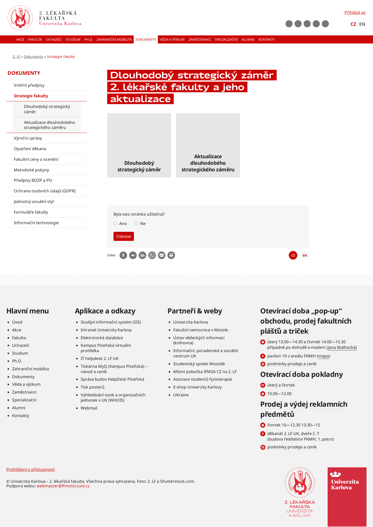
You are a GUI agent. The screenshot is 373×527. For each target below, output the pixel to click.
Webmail (89, 408)
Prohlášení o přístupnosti (30, 469)
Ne (143, 223)
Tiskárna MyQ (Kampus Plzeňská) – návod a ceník (114, 368)
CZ (353, 24)
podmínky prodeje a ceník (292, 363)
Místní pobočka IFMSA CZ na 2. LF (205, 371)
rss (325, 23)
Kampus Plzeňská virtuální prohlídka (106, 347)
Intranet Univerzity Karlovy (106, 330)
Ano (123, 223)
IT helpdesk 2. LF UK (100, 358)
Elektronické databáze (102, 337)
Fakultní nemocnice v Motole (200, 330)
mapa (323, 356)
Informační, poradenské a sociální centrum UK (205, 353)
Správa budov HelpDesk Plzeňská (112, 379)
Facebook (289, 23)
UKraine (181, 395)
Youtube (298, 23)
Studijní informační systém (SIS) (111, 322)
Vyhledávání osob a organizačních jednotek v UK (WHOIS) (113, 397)
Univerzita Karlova (190, 322)
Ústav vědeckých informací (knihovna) (198, 340)
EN (362, 24)
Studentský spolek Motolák (199, 363)
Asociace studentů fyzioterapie (202, 379)
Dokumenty (33, 56)
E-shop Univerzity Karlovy (197, 387)
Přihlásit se (355, 12)
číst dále (139, 145)
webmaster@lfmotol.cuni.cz (63, 486)
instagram (307, 23)
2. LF (16, 56)
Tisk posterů (92, 387)
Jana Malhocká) (342, 347)
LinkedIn (316, 23)
